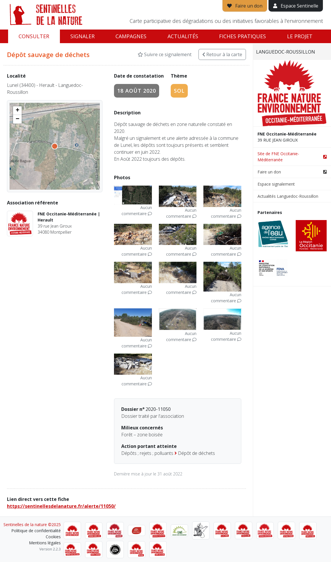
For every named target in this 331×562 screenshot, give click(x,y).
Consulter (34, 36)
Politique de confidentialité (36, 530)
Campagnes (130, 36)
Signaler (82, 36)
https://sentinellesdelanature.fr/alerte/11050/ (61, 506)
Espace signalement (276, 184)
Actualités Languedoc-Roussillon (288, 196)
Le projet (299, 36)
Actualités (183, 36)
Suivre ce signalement (165, 54)
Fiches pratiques (242, 36)
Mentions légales (45, 542)
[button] (17, 110)
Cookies (53, 536)
